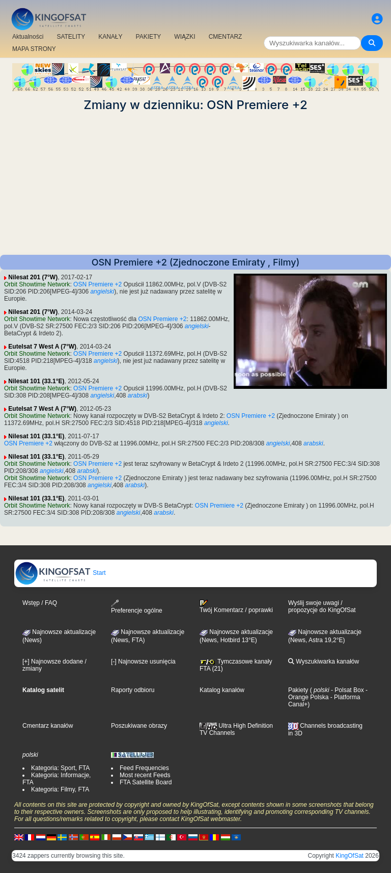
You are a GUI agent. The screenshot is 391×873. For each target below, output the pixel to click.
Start (60, 572)
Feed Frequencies (144, 768)
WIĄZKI (184, 36)
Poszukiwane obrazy (139, 725)
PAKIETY (148, 36)
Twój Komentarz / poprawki (236, 606)
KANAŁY (110, 36)
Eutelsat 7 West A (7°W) (42, 346)
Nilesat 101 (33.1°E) (36, 381)
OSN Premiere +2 (97, 284)
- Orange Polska (328, 693)
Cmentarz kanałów (47, 725)
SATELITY (71, 36)
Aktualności (27, 36)
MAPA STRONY (34, 48)
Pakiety (298, 690)
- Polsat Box (346, 690)
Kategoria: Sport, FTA (60, 768)
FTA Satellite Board (146, 782)
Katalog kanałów (222, 690)
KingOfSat (350, 855)
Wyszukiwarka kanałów (323, 661)
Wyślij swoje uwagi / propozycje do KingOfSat (322, 606)
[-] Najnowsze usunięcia (143, 661)
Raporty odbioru (132, 690)
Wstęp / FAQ (39, 602)
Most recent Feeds (145, 775)
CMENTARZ (225, 36)
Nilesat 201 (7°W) (33, 277)
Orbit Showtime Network (37, 284)
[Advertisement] (195, 183)
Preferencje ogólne (136, 606)
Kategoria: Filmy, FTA (60, 789)
